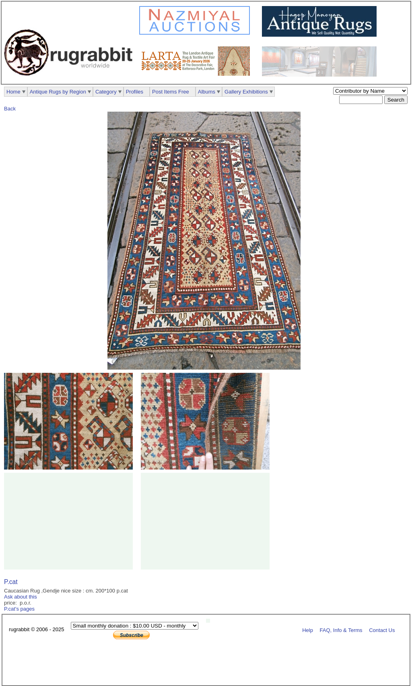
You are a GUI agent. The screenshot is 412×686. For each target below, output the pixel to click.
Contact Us (382, 630)
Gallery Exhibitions (246, 92)
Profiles (134, 92)
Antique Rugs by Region (58, 92)
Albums (206, 92)
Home (13, 92)
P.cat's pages (19, 609)
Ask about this (20, 597)
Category (106, 92)
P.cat (11, 581)
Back (10, 109)
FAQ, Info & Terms (341, 630)
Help (307, 630)
